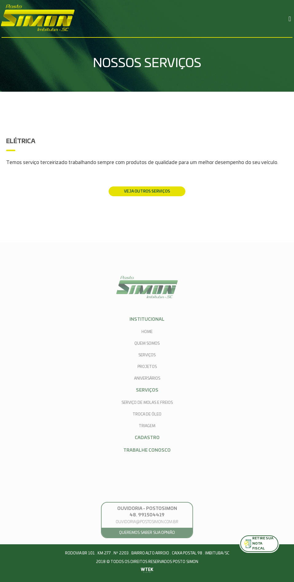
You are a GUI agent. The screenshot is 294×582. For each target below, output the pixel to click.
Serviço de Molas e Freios (147, 402)
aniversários (147, 378)
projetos (147, 367)
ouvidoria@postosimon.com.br (147, 522)
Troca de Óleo (147, 414)
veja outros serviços (147, 191)
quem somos (147, 343)
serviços (147, 355)
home (147, 332)
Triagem (147, 426)
